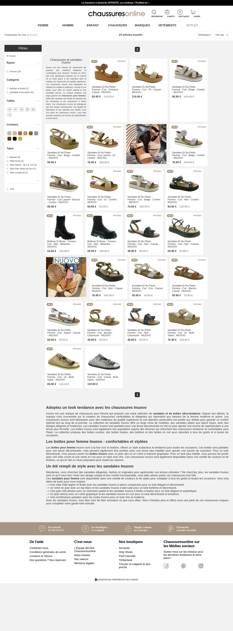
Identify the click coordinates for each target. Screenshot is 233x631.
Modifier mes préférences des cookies (116, 627)
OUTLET (191, 25)
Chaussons (116, 25)
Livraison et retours (41, 603)
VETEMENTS (166, 25)
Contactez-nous (39, 595)
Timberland (125, 607)
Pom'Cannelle (127, 603)
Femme (42, 25)
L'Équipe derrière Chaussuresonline (85, 597)
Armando (124, 595)
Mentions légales (84, 611)
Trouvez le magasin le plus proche (135, 613)
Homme (67, 25)
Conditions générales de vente (48, 599)
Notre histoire (82, 603)
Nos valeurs (81, 607)
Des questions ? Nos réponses (48, 607)
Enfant (92, 25)
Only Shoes (126, 599)
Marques (141, 25)
